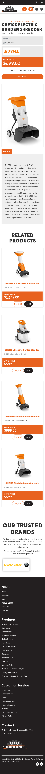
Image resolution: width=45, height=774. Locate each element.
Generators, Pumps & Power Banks (15, 676)
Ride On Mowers (8, 658)
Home (11, 21)
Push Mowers (7, 650)
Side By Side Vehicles (9, 672)
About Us (5, 607)
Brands (4, 599)
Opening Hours (7, 694)
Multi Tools (6, 643)
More (28, 304)
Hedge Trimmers (8, 639)
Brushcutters (7, 632)
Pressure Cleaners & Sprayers (13, 669)
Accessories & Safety (10, 624)
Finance (4, 697)
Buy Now (22, 76)
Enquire (18, 304)
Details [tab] (6, 151)
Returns (5, 709)
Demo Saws (6, 654)
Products (18, 21)
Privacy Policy (7, 716)
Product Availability (9, 701)
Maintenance (6, 690)
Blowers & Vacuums (9, 635)
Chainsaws (6, 628)
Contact (5, 610)
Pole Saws (5, 661)
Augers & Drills (7, 665)
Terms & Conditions (9, 712)
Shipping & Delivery (9, 705)
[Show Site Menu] (24, 9)
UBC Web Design (14, 761)
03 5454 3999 (8, 734)
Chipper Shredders (30, 21)
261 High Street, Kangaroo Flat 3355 (17, 730)
